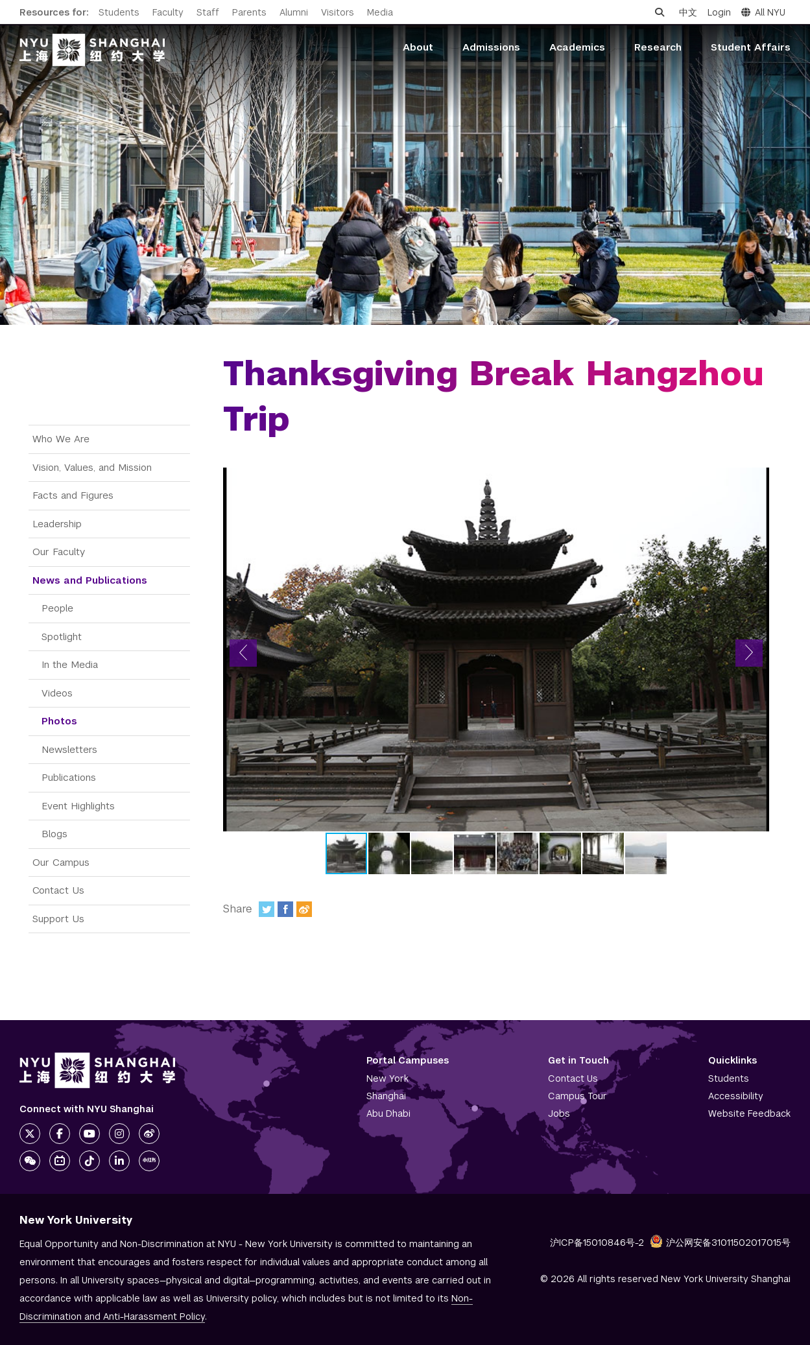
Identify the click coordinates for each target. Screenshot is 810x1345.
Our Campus (60, 862)
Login (719, 12)
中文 (688, 12)
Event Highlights (78, 806)
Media (380, 12)
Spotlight (62, 636)
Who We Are (60, 439)
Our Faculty (58, 551)
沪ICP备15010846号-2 (597, 1242)
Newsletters (69, 749)
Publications (69, 777)
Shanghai (386, 1096)
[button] (243, 653)
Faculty (168, 12)
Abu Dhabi (388, 1113)
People (57, 608)
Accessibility (735, 1096)
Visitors (337, 12)
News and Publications (89, 580)
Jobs (559, 1113)
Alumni (294, 12)
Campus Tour (577, 1096)
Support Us (58, 918)
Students (119, 12)
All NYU (763, 12)
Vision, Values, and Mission (92, 467)
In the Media (70, 664)
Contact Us (58, 890)
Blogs (54, 833)
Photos (59, 721)
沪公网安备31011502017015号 (720, 1242)
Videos (57, 693)
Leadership (57, 524)
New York (387, 1078)
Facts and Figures (72, 495)
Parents (249, 12)
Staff (208, 12)
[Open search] (659, 12)
